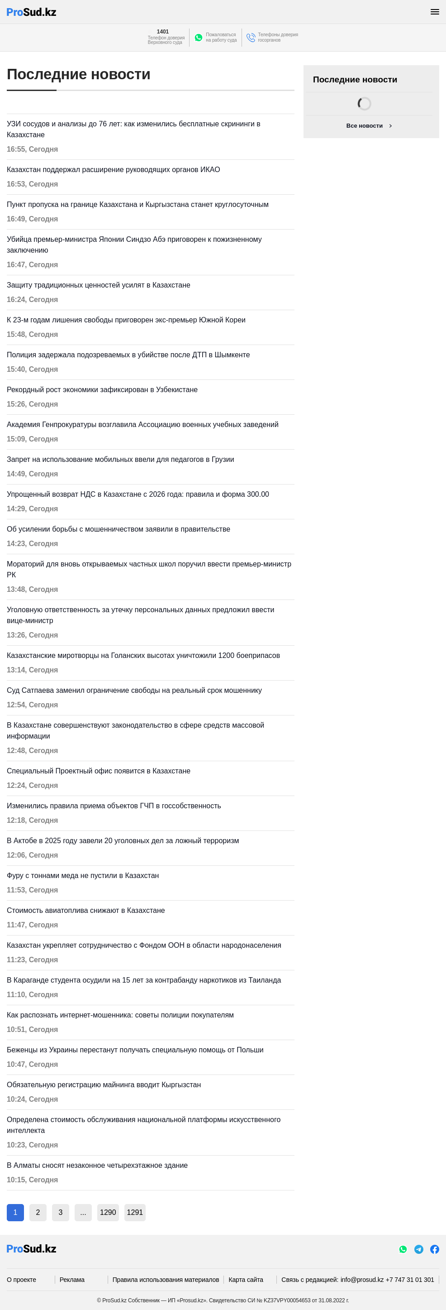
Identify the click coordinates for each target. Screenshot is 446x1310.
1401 (163, 32)
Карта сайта (245, 1279)
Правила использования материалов (166, 1279)
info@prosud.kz (362, 1279)
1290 (108, 1212)
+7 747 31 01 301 (410, 1279)
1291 (135, 1212)
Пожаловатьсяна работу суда (221, 37)
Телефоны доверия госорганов (278, 37)
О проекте (21, 1279)
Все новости (364, 125)
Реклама (72, 1279)
